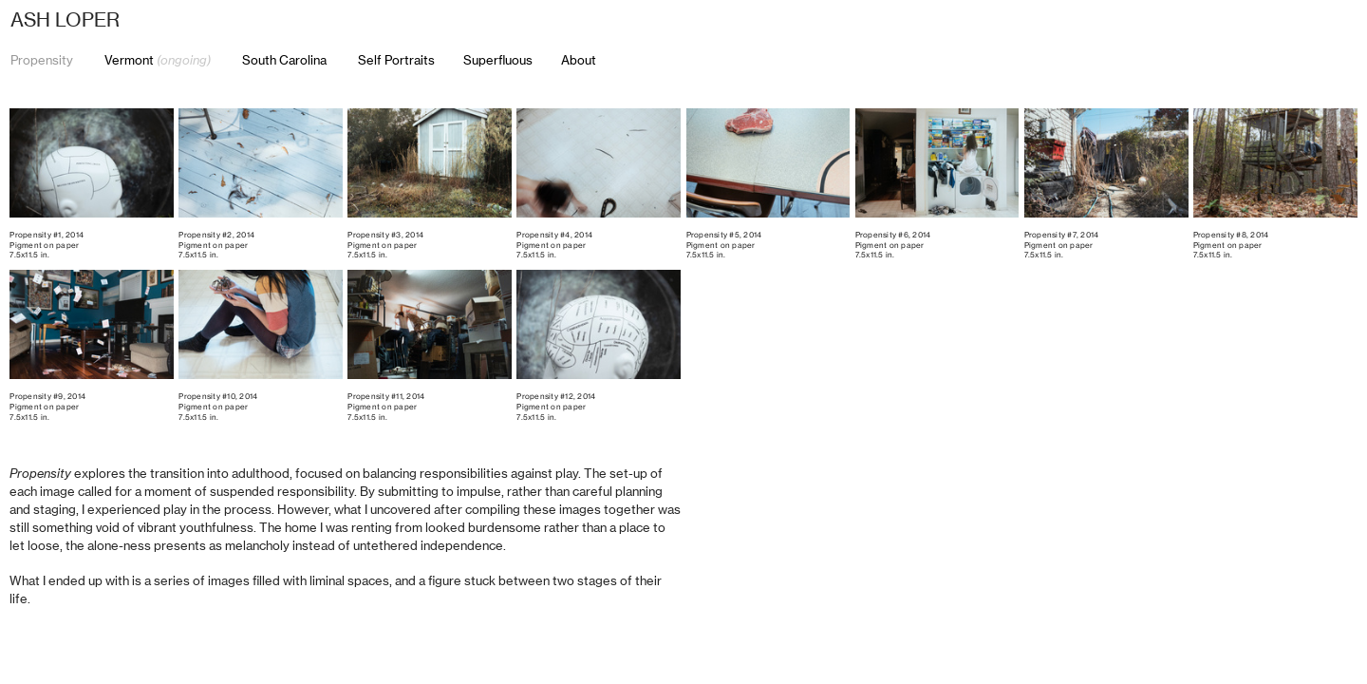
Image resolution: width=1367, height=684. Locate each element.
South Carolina (284, 59)
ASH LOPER (65, 20)
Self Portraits (410, 60)
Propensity (41, 59)
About (578, 59)
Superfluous (498, 59)
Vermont (155, 59)
